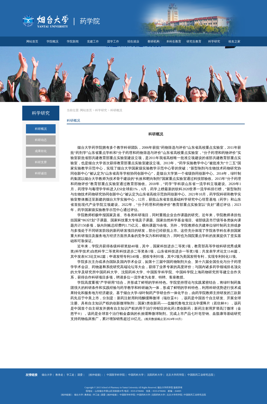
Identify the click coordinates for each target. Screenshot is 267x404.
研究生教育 (194, 41)
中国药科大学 (136, 374)
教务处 (59, 374)
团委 (80, 374)
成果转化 (41, 151)
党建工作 (93, 41)
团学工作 (113, 41)
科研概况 (41, 128)
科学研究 (214, 41)
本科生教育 (173, 41)
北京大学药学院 (175, 374)
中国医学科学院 (116, 374)
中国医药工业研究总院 (200, 374)
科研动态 (41, 139)
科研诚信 (41, 173)
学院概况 (52, 41)
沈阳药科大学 (155, 374)
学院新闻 (73, 41)
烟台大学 (47, 374)
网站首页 (32, 41)
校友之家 (234, 41)
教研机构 (153, 41)
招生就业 (133, 41)
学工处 (70, 374)
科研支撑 (41, 162)
